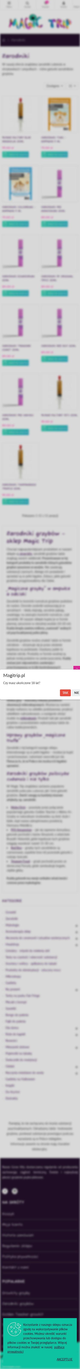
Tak (65, 693)
